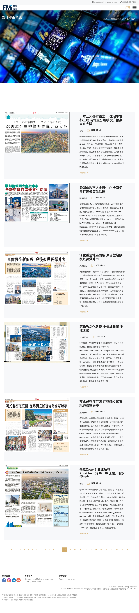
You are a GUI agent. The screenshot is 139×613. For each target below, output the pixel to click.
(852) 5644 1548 (68, 579)
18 (96, 550)
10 (54, 550)
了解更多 (83, 173)
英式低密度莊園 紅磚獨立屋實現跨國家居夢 (100, 404)
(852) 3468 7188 (129, 2)
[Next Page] (127, 550)
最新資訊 (115, 18)
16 (85, 550)
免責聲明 (112, 586)
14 (75, 550)
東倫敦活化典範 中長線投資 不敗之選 (101, 329)
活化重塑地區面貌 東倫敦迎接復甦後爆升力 (100, 257)
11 (59, 550)
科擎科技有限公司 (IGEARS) (125, 589)
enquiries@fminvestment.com (106, 2)
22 (117, 550)
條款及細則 (123, 586)
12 (64, 550)
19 (101, 550)
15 (80, 550)
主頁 (105, 18)
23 (122, 550)
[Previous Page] (11, 550)
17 (91, 550)
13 (70, 550)
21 (112, 550)
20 (106, 550)
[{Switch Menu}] (134, 7)
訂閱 (128, 7)
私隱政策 (133, 586)
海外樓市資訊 (128, 18)
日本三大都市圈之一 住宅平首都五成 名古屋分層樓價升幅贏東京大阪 (100, 120)
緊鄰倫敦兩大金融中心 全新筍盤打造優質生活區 (100, 189)
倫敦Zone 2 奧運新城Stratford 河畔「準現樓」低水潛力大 (102, 473)
